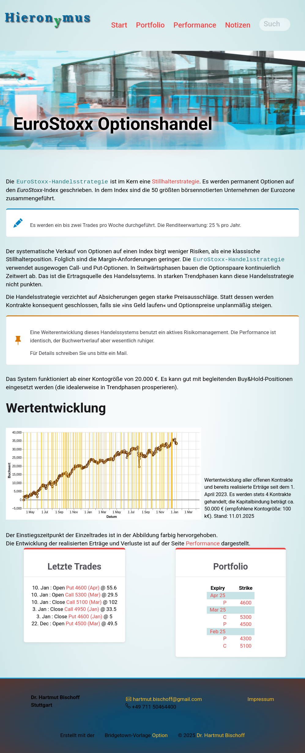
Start (119, 25)
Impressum (260, 699)
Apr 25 (217, 595)
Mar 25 (218, 610)
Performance (194, 25)
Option (160, 735)
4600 (245, 603)
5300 (245, 617)
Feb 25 (217, 631)
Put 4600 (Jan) (86, 616)
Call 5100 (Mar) (84, 602)
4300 (245, 638)
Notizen (238, 25)
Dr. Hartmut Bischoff (221, 735)
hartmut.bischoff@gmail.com (164, 699)
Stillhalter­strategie (175, 181)
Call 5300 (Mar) (83, 595)
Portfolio (150, 25)
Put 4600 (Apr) (83, 588)
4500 (245, 624)
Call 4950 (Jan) (83, 609)
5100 (245, 646)
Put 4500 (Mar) (84, 623)
